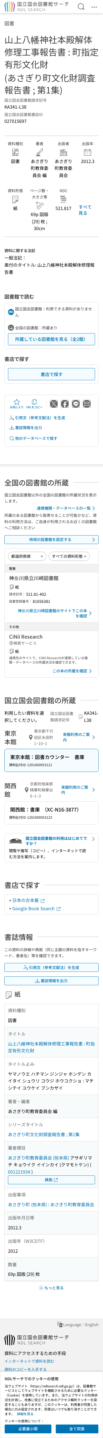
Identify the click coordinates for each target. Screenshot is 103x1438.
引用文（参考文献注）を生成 (37, 418)
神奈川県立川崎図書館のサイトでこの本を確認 (56, 613)
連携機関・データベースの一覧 (67, 508)
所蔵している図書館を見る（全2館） (51, 339)
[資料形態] (69, 556)
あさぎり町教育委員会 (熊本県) (38, 1157)
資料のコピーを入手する (25, 1369)
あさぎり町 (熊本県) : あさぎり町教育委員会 (51, 1204)
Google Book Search (36, 908)
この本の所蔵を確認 (73, 671)
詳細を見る (25, 1413)
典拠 (52, 1180)
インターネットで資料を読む (29, 1361)
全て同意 (77, 1428)
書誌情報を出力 (25, 427)
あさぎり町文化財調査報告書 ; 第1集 (44, 1134)
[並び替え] (27, 556)
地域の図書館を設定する (63, 539)
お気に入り (17, 404)
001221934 (19, 1171)
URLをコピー (34, 404)
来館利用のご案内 (80, 737)
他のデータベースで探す (33, 438)
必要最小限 (28, 1428)
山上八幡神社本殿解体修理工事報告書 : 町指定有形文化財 (51, 1047)
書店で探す (52, 374)
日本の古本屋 (28, 900)
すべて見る (85, 209)
